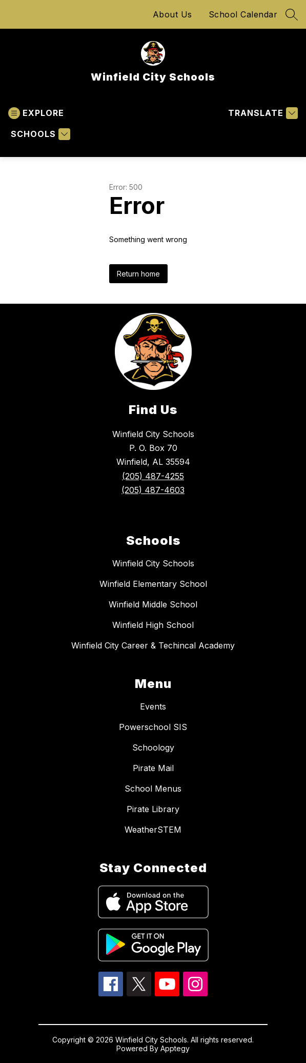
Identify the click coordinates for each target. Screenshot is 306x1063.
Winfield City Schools (153, 563)
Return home (138, 273)
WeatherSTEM (153, 829)
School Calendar (243, 14)
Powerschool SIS (153, 727)
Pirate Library (153, 809)
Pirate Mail (153, 768)
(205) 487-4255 (153, 476)
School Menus (153, 788)
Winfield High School (153, 625)
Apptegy (175, 1048)
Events (153, 706)
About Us (172, 14)
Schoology (153, 747)
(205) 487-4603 (153, 490)
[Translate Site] (262, 113)
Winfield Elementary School (153, 584)
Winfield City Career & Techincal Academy (153, 645)
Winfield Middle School (153, 604)
